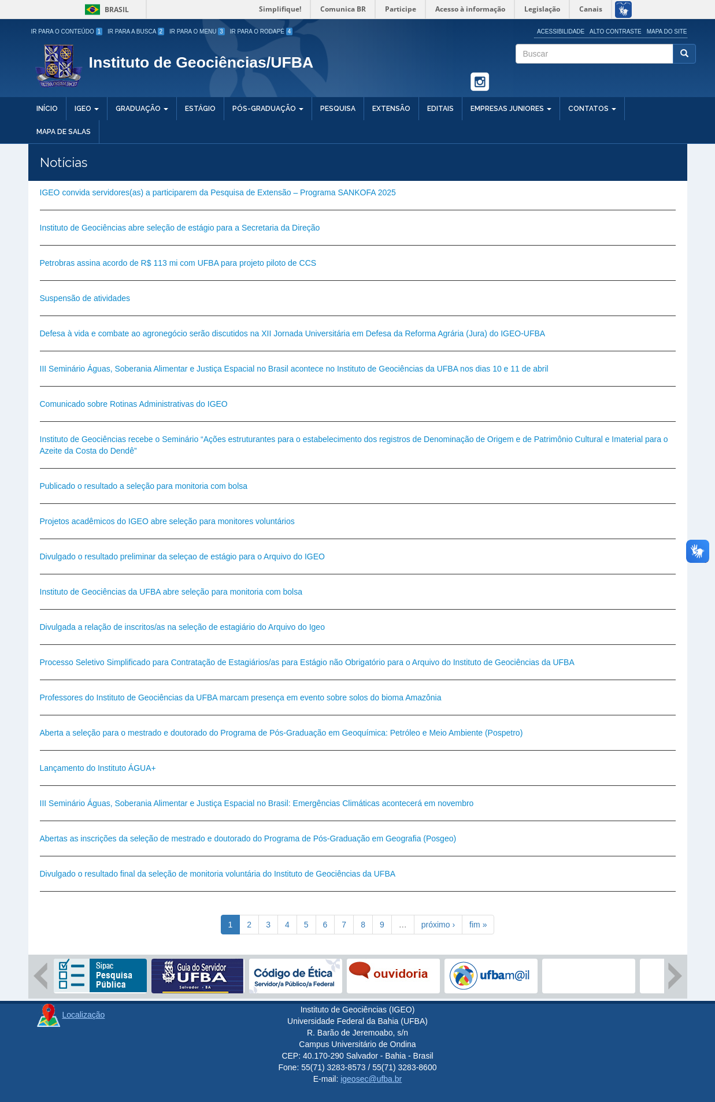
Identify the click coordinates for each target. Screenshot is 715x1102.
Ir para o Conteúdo (67, 31)
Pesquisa (337, 109)
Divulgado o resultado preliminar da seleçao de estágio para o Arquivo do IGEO (182, 556)
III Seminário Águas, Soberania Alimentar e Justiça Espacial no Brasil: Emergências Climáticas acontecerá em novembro (257, 803)
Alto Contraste (616, 31)
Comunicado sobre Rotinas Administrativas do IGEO (134, 404)
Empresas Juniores (511, 109)
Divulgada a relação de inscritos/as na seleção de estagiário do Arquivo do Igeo (182, 627)
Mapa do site (667, 31)
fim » (478, 924)
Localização (83, 1014)
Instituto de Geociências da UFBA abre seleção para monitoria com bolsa (171, 591)
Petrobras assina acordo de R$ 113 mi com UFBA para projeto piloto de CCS (178, 263)
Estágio (200, 109)
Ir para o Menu (197, 31)
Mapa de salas (63, 132)
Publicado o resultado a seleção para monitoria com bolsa (144, 486)
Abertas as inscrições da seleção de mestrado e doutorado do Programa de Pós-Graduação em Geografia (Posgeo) (248, 838)
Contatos (592, 109)
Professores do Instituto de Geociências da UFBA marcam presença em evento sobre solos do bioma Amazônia (241, 697)
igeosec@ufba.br (371, 1079)
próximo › (438, 924)
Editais (440, 109)
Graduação (142, 109)
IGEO (87, 109)
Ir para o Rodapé (261, 31)
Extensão (391, 109)
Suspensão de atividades (85, 298)
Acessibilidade (560, 31)
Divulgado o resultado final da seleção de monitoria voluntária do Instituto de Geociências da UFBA (218, 873)
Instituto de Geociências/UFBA (201, 62)
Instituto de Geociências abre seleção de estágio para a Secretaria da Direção (180, 227)
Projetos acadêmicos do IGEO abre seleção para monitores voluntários (167, 521)
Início (47, 109)
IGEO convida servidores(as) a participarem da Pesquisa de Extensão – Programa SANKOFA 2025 (218, 192)
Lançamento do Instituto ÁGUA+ (98, 768)
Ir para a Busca (136, 31)
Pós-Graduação (267, 109)
